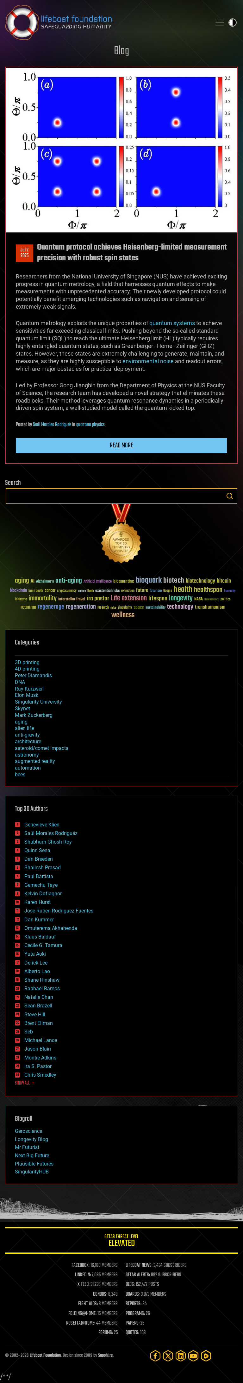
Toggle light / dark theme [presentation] (232, 22)
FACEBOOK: (81, 1265)
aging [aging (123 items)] (22, 581)
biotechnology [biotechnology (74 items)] (200, 581)
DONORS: (100, 1294)
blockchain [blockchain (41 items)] (18, 590)
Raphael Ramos (42, 988)
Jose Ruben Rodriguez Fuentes (58, 911)
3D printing (27, 662)
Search (229, 496)
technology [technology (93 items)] (180, 607)
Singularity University (38, 702)
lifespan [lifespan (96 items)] (157, 598)
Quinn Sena (37, 850)
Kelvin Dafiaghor (43, 894)
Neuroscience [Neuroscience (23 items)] (211, 600)
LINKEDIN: (83, 1275)
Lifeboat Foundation (45, 1355)
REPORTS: (133, 1304)
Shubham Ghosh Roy (48, 842)
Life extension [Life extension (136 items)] (129, 598)
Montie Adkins (40, 1058)
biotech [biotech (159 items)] (173, 580)
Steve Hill (34, 1015)
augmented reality (35, 761)
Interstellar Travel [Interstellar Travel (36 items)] (71, 599)
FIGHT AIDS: (88, 1304)
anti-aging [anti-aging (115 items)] (68, 581)
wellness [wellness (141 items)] (122, 615)
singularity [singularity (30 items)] (125, 608)
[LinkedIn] (181, 1355)
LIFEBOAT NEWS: (139, 1265)
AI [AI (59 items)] (32, 581)
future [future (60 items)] (142, 590)
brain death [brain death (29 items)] (35, 591)
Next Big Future (32, 1155)
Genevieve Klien (41, 825)
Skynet (22, 708)
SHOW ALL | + (24, 1083)
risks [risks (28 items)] (113, 608)
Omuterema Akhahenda (50, 928)
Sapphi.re (105, 1355)
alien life (24, 728)
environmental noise (148, 361)
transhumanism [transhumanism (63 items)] (210, 607)
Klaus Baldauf (40, 937)
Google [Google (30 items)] (167, 591)
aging (21, 722)
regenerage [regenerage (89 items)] (51, 607)
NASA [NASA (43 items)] (198, 599)
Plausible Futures (34, 1164)
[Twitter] (168, 1355)
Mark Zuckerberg (34, 715)
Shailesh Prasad (42, 868)
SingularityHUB (32, 1172)
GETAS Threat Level (121, 1241)
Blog (121, 51)
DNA (20, 682)
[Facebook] (155, 1355)
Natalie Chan (38, 997)
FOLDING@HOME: (82, 1314)
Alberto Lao (37, 971)
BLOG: (130, 1284)
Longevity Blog (31, 1139)
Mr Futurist (27, 1147)
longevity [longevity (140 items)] (181, 598)
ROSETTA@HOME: (80, 1323)
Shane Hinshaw (41, 980)
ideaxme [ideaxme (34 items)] (21, 600)
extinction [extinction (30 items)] (127, 591)
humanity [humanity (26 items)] (230, 591)
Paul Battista (38, 876)
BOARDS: (133, 1294)
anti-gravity (27, 735)
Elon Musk (26, 695)
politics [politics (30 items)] (226, 600)
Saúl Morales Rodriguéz (52, 425)
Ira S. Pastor (38, 1066)
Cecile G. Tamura (43, 945)
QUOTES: (132, 1333)
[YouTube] (193, 1355)
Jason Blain (37, 1049)
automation (28, 768)
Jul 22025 (24, 253)
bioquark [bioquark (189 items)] (149, 580)
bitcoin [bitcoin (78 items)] (224, 581)
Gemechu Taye (41, 885)
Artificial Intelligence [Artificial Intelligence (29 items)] (98, 582)
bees (20, 775)
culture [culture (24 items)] (82, 591)
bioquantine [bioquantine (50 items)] (123, 581)
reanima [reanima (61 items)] (28, 607)
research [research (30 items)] (103, 608)
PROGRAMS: (135, 1314)
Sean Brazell (38, 1006)
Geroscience (28, 1131)
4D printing (27, 669)
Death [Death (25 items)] (90, 591)
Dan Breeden (38, 859)
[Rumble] (206, 1355)
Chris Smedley (40, 1075)
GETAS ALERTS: (138, 1275)
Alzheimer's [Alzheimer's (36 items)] (45, 581)
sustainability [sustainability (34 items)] (155, 608)
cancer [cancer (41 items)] (50, 590)
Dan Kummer (39, 920)
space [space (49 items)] (139, 607)
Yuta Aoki (35, 954)
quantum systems (172, 323)
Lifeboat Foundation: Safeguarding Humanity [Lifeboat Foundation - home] (105, 22)
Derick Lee (35, 963)
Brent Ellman (38, 1023)
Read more (121, 445)
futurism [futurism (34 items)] (156, 591)
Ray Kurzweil (29, 689)
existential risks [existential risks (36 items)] (107, 591)
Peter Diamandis (33, 675)
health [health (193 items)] (183, 589)
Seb (28, 1032)
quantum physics (90, 425)
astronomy (27, 755)
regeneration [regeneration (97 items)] (81, 607)
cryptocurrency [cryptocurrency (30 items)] (67, 591)
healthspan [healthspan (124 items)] (208, 590)
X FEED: (84, 1284)
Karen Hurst (37, 902)
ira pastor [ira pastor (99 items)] (98, 598)
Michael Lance (40, 1040)
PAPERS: (133, 1323)
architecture (28, 741)
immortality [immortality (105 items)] (42, 598)
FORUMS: (105, 1333)
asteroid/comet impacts (41, 748)
